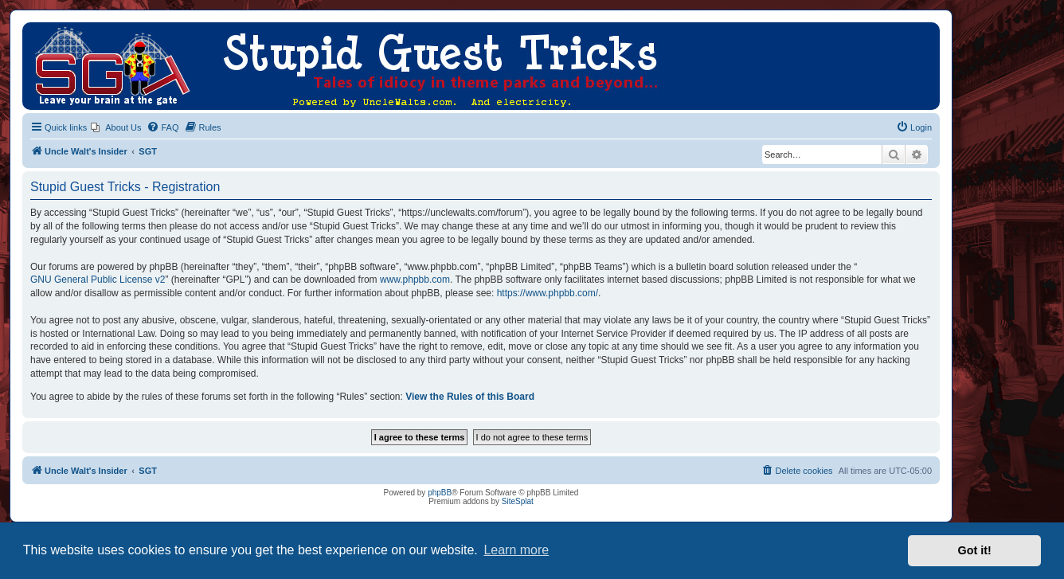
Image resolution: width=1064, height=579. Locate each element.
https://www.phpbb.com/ (547, 293)
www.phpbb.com (415, 279)
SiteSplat (518, 501)
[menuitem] (116, 127)
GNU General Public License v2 (97, 279)
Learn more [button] (516, 550)
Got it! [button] (975, 550)
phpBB (440, 492)
